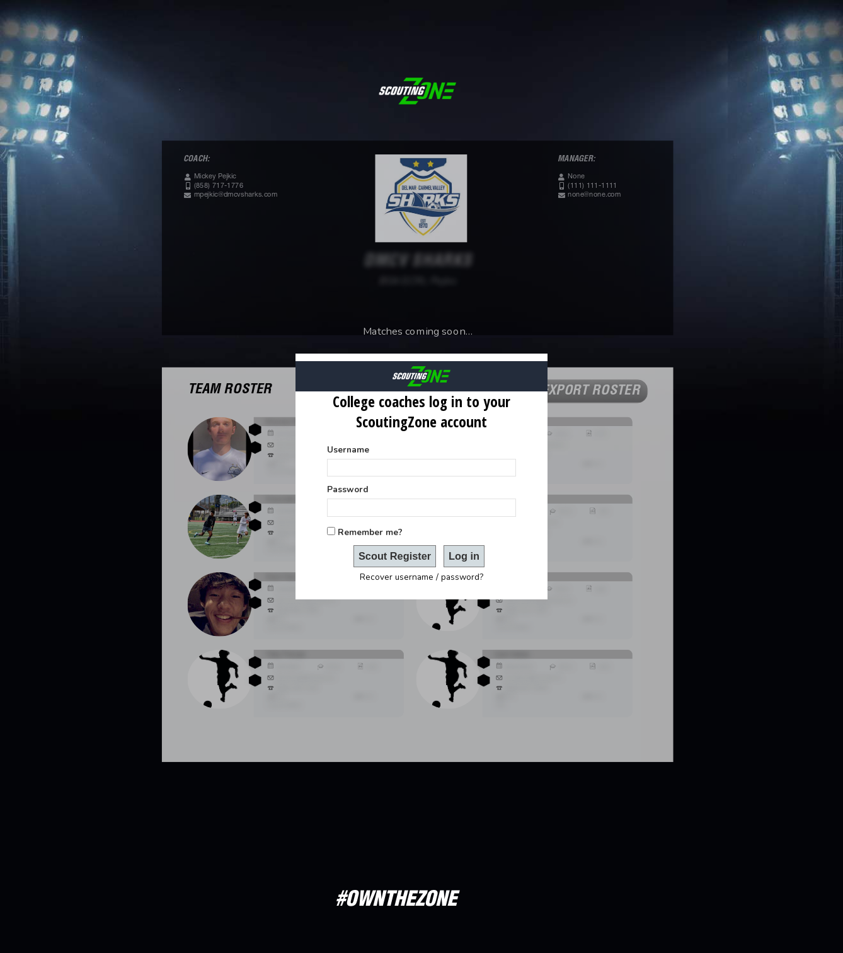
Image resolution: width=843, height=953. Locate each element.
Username (348, 450)
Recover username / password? (421, 577)
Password (348, 489)
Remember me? (370, 532)
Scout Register (394, 556)
